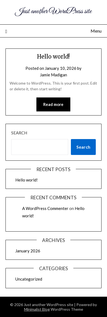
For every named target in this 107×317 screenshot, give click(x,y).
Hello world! (53, 56)
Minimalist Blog (37, 309)
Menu (96, 30)
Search (19, 132)
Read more (53, 104)
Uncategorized (28, 278)
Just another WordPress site (53, 11)
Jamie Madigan (53, 74)
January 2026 (27, 250)
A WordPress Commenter (45, 208)
